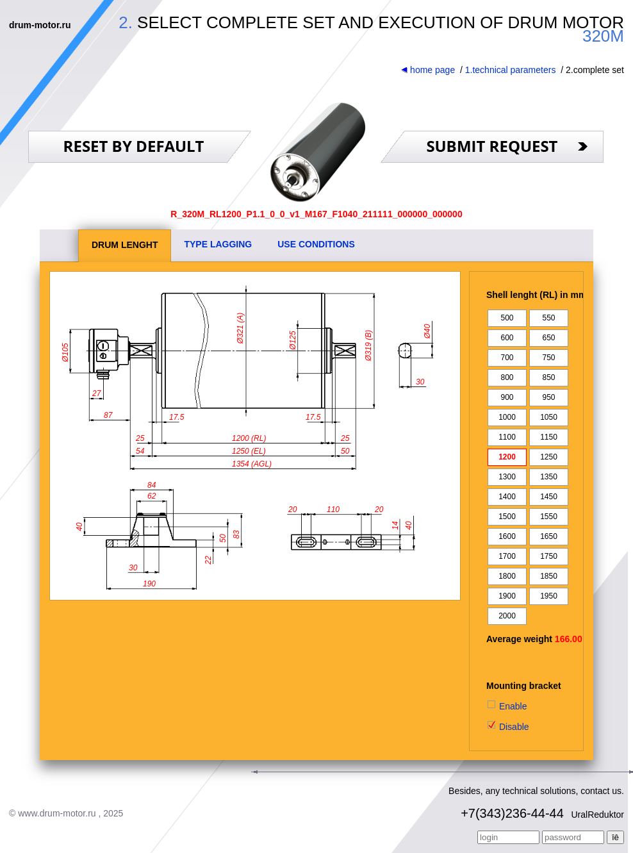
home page (428, 70)
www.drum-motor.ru (56, 813)
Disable (507, 727)
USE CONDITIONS (316, 244)
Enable (506, 706)
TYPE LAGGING (218, 244)
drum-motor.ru (39, 25)
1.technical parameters (510, 70)
